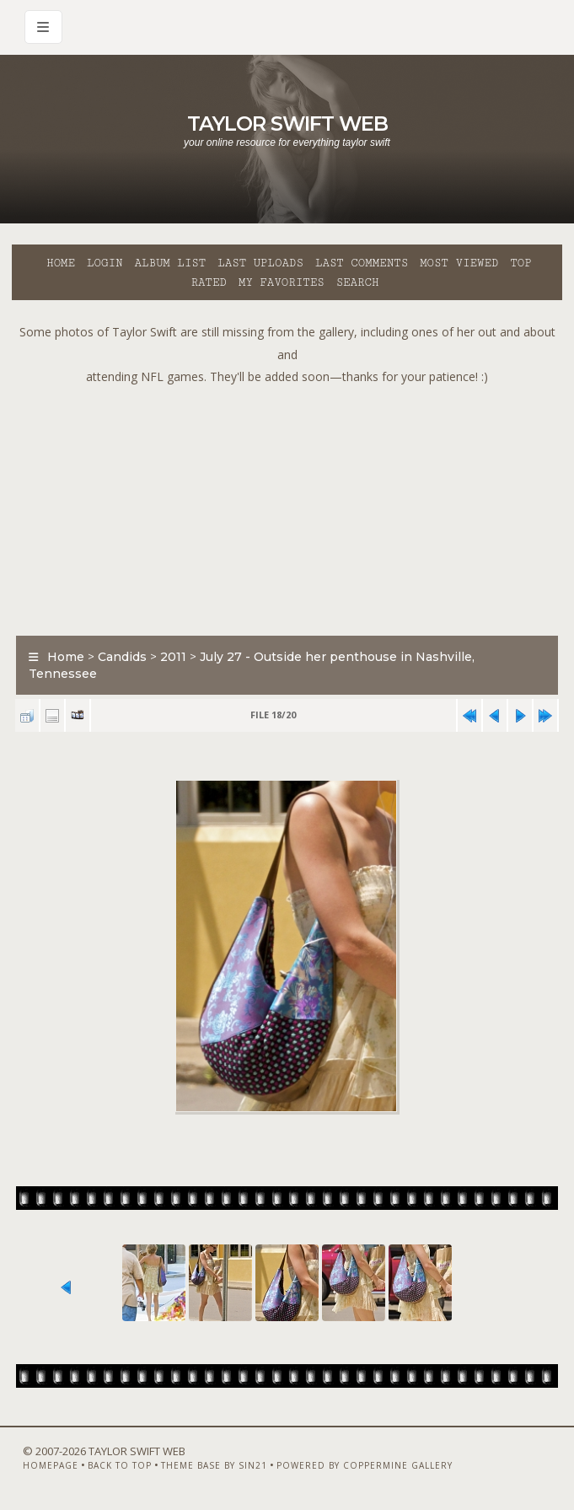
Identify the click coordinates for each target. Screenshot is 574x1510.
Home (60, 263)
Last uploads (260, 263)
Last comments (361, 263)
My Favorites (282, 282)
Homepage (50, 1465)
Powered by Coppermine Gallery (364, 1465)
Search (357, 282)
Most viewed (459, 263)
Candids (122, 656)
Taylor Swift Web (287, 123)
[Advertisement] (293, 507)
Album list (170, 263)
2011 (173, 656)
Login (104, 263)
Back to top (120, 1465)
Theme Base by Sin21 (214, 1465)
